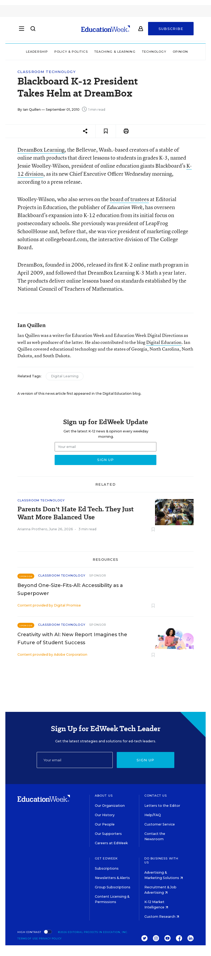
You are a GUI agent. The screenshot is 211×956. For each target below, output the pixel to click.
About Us (104, 795)
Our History (105, 815)
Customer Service (159, 824)
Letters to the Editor (162, 806)
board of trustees (129, 199)
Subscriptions (107, 868)
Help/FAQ (152, 815)
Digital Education (164, 342)
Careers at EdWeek (111, 843)
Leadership (37, 51)
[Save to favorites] (106, 131)
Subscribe (171, 30)
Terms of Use (27, 938)
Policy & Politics (71, 51)
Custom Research (161, 917)
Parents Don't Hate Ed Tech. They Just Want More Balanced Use (75, 513)
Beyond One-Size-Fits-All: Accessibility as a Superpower (70, 589)
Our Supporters (108, 834)
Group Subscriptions (112, 887)
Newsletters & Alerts (112, 878)
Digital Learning (64, 376)
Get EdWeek (106, 858)
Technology (154, 51)
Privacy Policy (50, 938)
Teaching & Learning (114, 51)
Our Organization (110, 806)
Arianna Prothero (32, 529)
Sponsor (98, 575)
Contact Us (155, 795)
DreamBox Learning (41, 149)
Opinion (180, 51)
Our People (105, 824)
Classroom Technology (46, 72)
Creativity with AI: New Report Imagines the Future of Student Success (72, 639)
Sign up (145, 760)
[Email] (75, 760)
